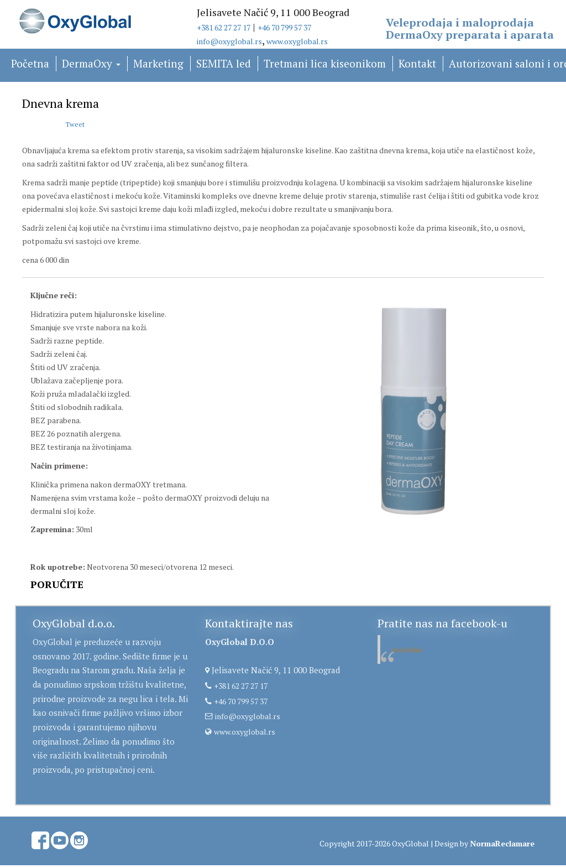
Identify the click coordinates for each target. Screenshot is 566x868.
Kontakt (417, 63)
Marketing (158, 63)
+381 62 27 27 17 (223, 27)
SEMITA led (223, 63)
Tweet (75, 124)
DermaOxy (91, 63)
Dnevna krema (60, 103)
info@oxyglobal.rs (229, 41)
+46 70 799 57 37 (284, 27)
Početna (30, 63)
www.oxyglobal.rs (297, 41)
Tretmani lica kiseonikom (325, 63)
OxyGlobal (406, 650)
